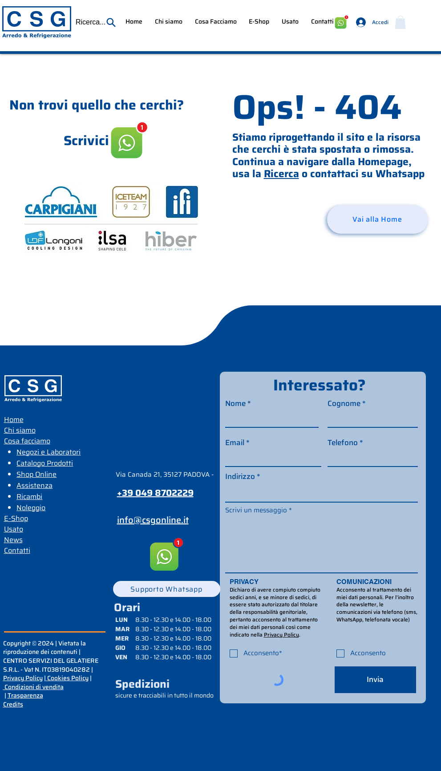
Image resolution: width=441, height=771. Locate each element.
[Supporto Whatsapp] (166, 589)
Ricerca (281, 174)
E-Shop (16, 518)
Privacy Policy (23, 678)
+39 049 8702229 (155, 493)
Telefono (343, 442)
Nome (235, 403)
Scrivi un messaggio (256, 510)
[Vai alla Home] (377, 219)
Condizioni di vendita (33, 687)
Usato (13, 529)
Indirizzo (240, 476)
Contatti (17, 550)
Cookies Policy (67, 678)
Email (234, 442)
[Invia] (375, 679)
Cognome (344, 403)
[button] (96, 22)
